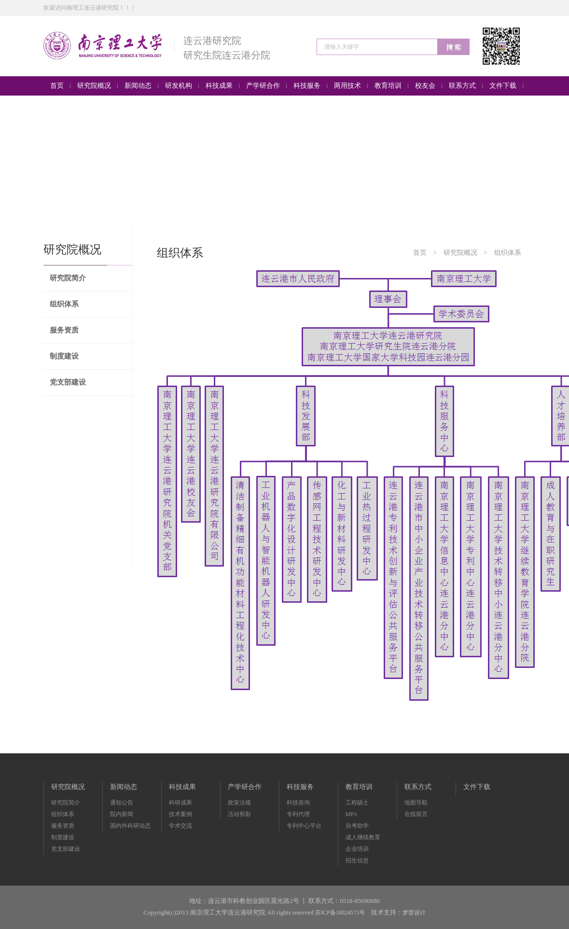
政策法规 (239, 802)
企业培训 (357, 849)
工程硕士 (357, 802)
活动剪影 (239, 814)
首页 (420, 252)
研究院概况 (460, 252)
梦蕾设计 (414, 912)
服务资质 (64, 330)
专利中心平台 (304, 825)
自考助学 (357, 825)
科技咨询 (298, 802)
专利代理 (298, 814)
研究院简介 (68, 278)
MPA (352, 814)
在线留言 (416, 814)
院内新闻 (121, 814)
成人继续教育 (363, 837)
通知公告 (121, 802)
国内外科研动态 (130, 825)
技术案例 (180, 814)
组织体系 (64, 304)
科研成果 (180, 802)
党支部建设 (68, 382)
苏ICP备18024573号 (340, 912)
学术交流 (180, 825)
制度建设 (64, 356)
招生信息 (357, 860)
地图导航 (416, 802)
